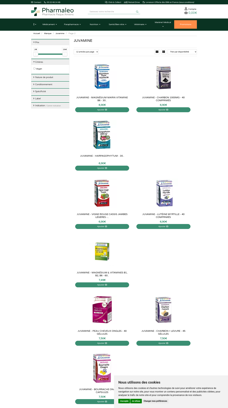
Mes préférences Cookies (141, 364)
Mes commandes (137, 351)
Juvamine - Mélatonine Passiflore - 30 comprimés (92, 275)
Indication (48, 106)
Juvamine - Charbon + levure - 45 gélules (135, 216)
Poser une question (110, 351)
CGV (104, 367)
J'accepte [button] (124, 401)
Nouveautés (79, 357)
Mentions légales (109, 364)
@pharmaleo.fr (44, 353)
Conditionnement (43, 85)
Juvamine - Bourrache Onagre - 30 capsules (178, 216)
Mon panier (135, 345)
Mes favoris (135, 360)
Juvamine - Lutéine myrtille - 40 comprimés (135, 158)
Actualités (78, 348)
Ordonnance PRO (81, 370)
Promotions (78, 360)
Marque (48, 34)
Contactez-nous (108, 345)
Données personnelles (111, 370)
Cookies (105, 373)
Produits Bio (79, 364)
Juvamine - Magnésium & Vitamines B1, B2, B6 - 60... (177, 158)
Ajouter (93, 110)
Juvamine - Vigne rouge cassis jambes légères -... (92, 158)
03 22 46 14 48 (111, 320)
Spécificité (40, 92)
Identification (135, 348)
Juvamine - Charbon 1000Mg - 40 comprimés (135, 100)
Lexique (77, 351)
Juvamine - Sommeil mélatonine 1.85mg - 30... (178, 275)
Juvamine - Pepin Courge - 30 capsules (135, 275)
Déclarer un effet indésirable (114, 357)
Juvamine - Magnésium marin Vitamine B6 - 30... (93, 100)
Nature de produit (44, 78)
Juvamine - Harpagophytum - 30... (177, 100)
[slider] (35, 55)
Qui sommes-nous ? (110, 348)
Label (38, 99)
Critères (39, 62)
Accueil (36, 34)
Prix (37, 43)
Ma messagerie (136, 357)
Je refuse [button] (136, 401)
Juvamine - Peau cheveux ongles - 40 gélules (92, 216)
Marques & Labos (81, 354)
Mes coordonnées (138, 354)
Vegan (37, 69)
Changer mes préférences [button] (155, 401)
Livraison (106, 360)
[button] (34, 25)
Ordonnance (79, 367)
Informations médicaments (113, 354)
